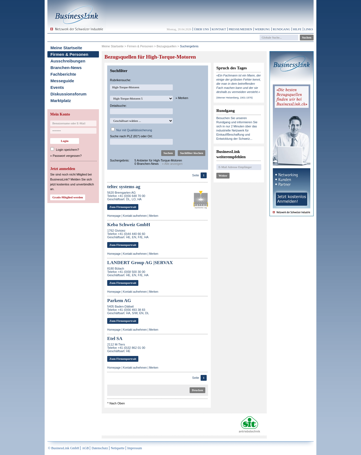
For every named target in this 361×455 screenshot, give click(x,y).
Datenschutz (99, 448)
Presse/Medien (240, 29)
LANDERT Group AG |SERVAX (140, 262)
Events (57, 87)
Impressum (134, 448)
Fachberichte (63, 74)
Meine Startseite (66, 47)
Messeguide (62, 80)
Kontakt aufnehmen (135, 215)
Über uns (201, 29)
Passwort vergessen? (67, 155)
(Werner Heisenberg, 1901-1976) (234, 97)
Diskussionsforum (68, 94)
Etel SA (114, 338)
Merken (153, 215)
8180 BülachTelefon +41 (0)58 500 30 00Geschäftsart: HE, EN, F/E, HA (128, 272)
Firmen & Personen (69, 54)
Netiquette (118, 448)
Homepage (114, 215)
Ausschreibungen (67, 61)
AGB (85, 448)
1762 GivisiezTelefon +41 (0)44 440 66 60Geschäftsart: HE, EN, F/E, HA (128, 234)
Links (308, 29)
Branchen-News (66, 67)
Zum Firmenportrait (122, 207)
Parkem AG (119, 300)
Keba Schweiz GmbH (128, 224)
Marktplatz (60, 100)
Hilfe (297, 29)
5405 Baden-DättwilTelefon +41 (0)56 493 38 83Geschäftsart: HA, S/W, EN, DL (128, 310)
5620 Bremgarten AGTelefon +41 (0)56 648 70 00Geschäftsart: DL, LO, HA (126, 196)
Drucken (197, 390)
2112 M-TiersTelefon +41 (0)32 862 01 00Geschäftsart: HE (126, 348)
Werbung (262, 29)
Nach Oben (117, 403)
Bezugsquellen (166, 46)
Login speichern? (67, 149)
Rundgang (281, 29)
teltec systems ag (123, 186)
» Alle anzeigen (172, 163)
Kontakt (219, 29)
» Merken (182, 98)
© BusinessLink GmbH (63, 448)
